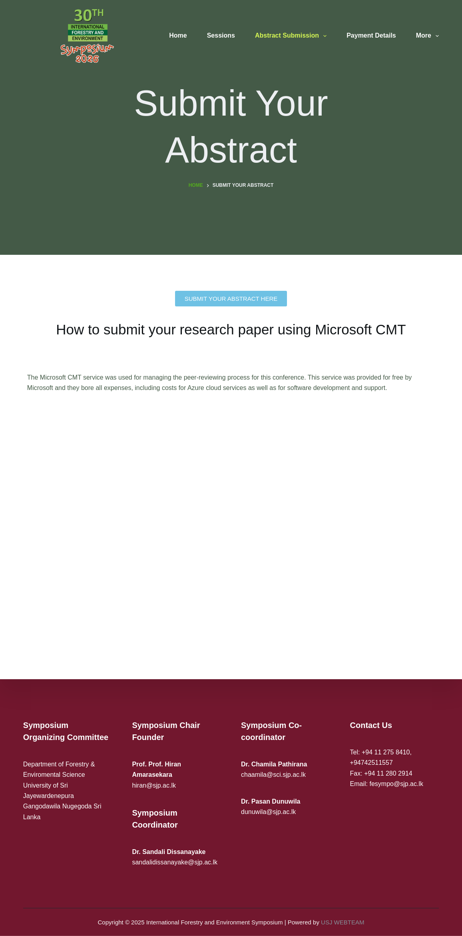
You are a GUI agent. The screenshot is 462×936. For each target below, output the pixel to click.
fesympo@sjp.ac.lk (396, 783)
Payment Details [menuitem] (371, 35)
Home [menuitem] (178, 35)
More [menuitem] (427, 36)
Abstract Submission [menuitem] (292, 36)
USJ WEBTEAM (342, 922)
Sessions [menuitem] (221, 35)
